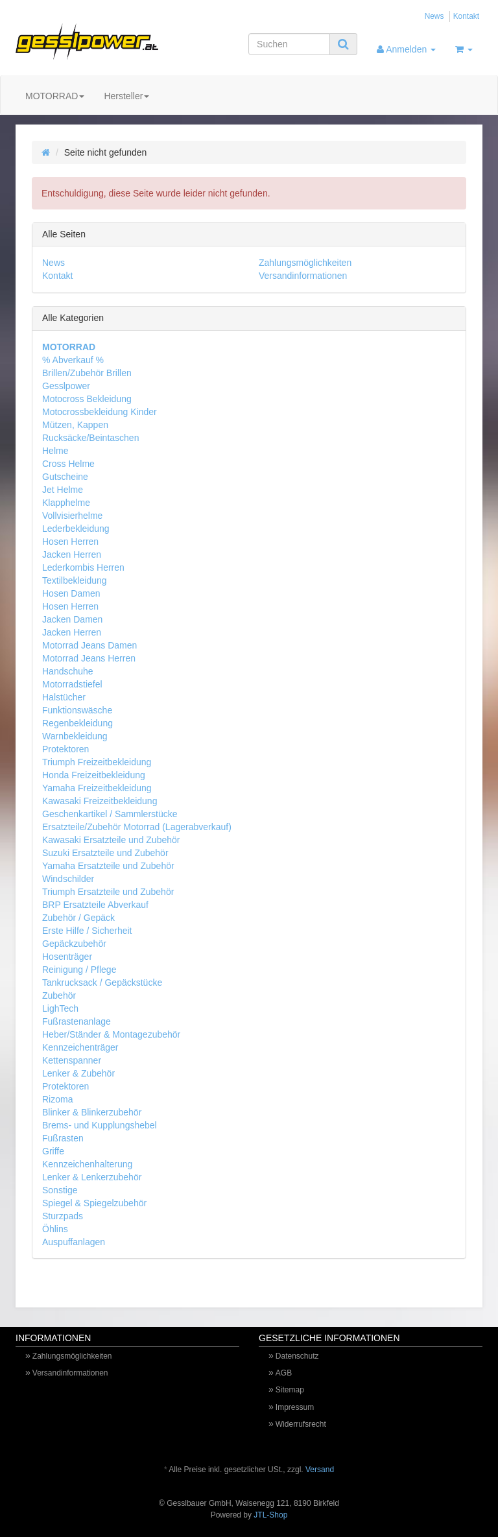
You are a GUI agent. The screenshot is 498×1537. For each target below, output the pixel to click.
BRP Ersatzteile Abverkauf (95, 905)
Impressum (295, 1407)
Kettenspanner (71, 1060)
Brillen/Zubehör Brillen (87, 373)
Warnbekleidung (75, 736)
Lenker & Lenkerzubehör (91, 1177)
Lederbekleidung (76, 528)
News (434, 16)
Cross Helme (68, 464)
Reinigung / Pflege (79, 969)
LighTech (60, 1008)
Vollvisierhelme (72, 515)
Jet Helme (62, 489)
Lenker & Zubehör (78, 1073)
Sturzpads (62, 1216)
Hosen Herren (70, 541)
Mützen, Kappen (75, 425)
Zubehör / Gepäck (78, 917)
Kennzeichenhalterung (87, 1164)
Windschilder (68, 879)
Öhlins (55, 1229)
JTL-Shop (270, 1514)
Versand (319, 1469)
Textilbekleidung (74, 580)
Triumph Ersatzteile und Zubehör (108, 892)
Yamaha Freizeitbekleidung (97, 788)
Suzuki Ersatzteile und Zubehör (105, 853)
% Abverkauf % (73, 360)
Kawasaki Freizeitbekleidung (99, 801)
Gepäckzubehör (74, 943)
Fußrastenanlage (76, 1021)
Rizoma (57, 1099)
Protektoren (65, 749)
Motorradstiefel (72, 684)
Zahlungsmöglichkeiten (305, 262)
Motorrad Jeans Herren (89, 658)
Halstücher (64, 697)
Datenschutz (297, 1356)
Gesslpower (66, 386)
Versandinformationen (303, 275)
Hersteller (126, 96)
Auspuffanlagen (73, 1242)
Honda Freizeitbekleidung (93, 775)
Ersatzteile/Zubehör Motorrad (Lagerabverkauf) (136, 827)
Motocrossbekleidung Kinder (99, 412)
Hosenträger (67, 956)
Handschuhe (67, 671)
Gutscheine (65, 476)
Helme (55, 451)
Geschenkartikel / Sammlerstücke (110, 814)
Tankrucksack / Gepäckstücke (102, 982)
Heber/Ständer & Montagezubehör (111, 1034)
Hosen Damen (71, 593)
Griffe (53, 1151)
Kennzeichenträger (80, 1047)
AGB (284, 1372)
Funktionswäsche (77, 710)
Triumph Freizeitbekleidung (96, 762)
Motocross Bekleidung (87, 399)
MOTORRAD (54, 96)
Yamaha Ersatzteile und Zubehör (108, 866)
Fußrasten (63, 1138)
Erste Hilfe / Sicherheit (87, 930)
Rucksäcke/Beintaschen (90, 438)
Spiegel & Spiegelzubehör (94, 1203)
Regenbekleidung (77, 723)
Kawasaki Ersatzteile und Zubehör (111, 840)
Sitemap (290, 1389)
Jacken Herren (71, 554)
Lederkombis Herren (83, 567)
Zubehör (59, 995)
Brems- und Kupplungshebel (99, 1125)
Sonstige (59, 1190)
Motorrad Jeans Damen (89, 645)
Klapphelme (66, 502)
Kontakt (466, 16)
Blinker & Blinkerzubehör (91, 1112)
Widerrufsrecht (301, 1424)
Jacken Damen (72, 619)
